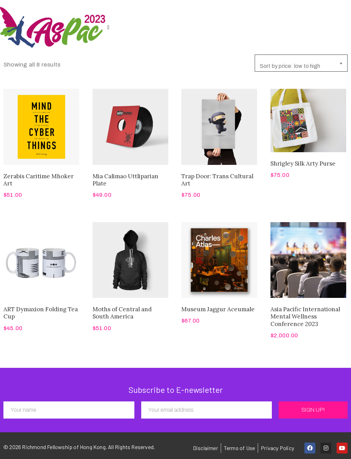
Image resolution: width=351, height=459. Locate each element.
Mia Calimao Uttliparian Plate (125, 179)
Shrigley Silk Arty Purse (303, 163)
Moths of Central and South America (122, 312)
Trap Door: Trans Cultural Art (217, 179)
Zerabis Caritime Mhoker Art (38, 179)
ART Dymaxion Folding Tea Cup (40, 312)
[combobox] (301, 63)
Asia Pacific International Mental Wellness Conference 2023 (305, 316)
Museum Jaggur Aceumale (218, 309)
